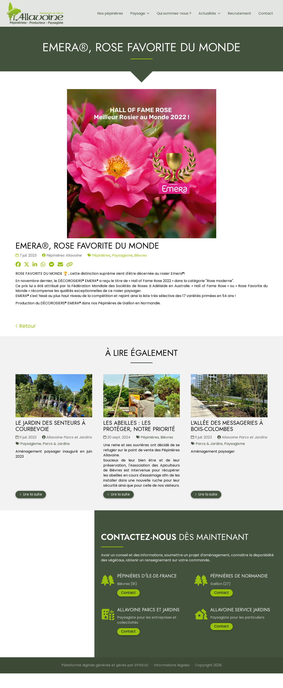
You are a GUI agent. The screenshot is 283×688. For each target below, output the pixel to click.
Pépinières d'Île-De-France (143, 580)
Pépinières (101, 255)
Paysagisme (122, 255)
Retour (25, 326)
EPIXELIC (141, 680)
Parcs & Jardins (56, 443)
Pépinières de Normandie (228, 585)
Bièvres (140, 255)
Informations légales (172, 680)
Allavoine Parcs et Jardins (144, 626)
